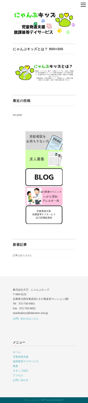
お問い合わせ (20, 380)
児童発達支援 (20, 356)
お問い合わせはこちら (26, 318)
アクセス (18, 375)
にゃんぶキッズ (32, 400)
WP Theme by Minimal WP (52, 400)
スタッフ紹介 (20, 370)
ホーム (17, 352)
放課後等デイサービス (26, 361)
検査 (15, 365)
